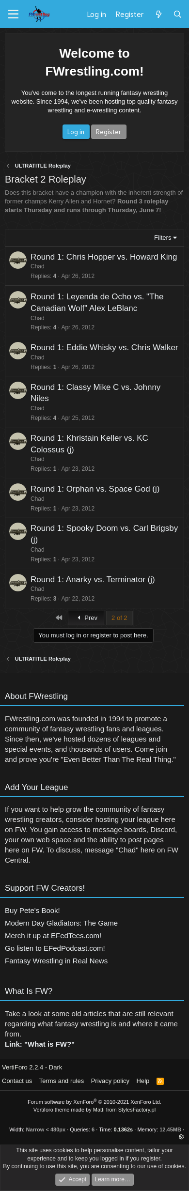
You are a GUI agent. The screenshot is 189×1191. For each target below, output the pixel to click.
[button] (181, 1137)
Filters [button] (162, 237)
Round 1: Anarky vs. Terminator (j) (86, 579)
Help (143, 1080)
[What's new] (158, 14)
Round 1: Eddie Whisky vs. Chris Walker (98, 347)
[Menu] (13, 14)
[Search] (177, 14)
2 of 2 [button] (119, 617)
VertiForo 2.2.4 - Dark (32, 1067)
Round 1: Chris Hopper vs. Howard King (104, 257)
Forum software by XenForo (94, 1102)
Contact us (17, 1080)
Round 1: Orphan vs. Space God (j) (88, 489)
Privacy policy (110, 1080)
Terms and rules (61, 1080)
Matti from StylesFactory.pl (124, 1110)
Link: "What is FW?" (40, 1050)
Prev (86, 617)
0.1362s (123, 1129)
